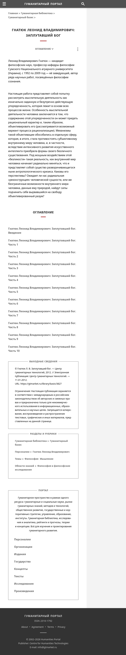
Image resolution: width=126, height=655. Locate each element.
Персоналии (22, 451)
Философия (32, 458)
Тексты (19, 576)
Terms (50, 626)
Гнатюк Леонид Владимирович (51, 451)
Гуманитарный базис (20, 17)
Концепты (21, 569)
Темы (18, 458)
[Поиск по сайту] (83, 4)
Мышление (46, 458)
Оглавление (43, 48)
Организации (23, 547)
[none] (4, 4)
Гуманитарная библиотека (37, 13)
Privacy (61, 626)
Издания (20, 554)
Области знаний (24, 465)
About (24, 626)
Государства (22, 561)
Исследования (24, 583)
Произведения (24, 591)
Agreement (38, 626)
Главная (13, 13)
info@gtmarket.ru (47, 647)
